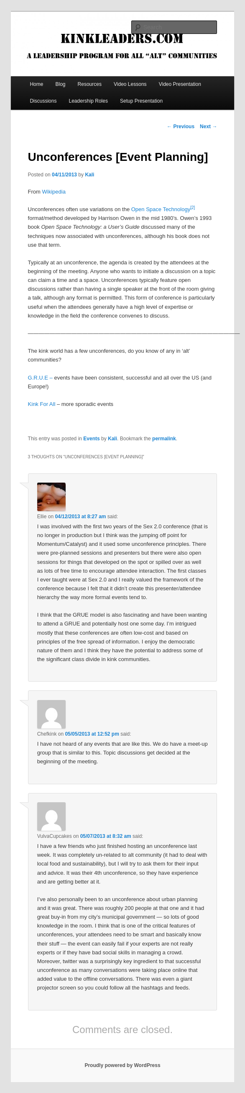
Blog (60, 84)
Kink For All (42, 404)
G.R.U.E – (41, 378)
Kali (89, 175)
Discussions (43, 101)
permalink (164, 439)
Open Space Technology (160, 209)
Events (91, 439)
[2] (192, 207)
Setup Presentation (141, 101)
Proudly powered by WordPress (122, 1065)
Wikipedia (54, 192)
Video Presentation (180, 84)
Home (36, 84)
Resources (90, 84)
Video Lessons (130, 84)
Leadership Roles (88, 101)
